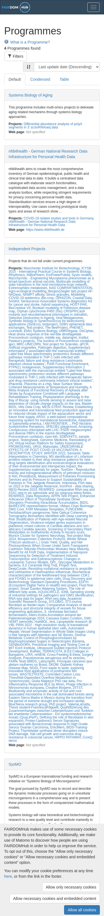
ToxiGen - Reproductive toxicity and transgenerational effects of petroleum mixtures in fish (52, 473)
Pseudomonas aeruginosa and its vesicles (54, 658)
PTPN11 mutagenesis (25, 367)
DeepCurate (17, 569)
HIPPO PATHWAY (68, 737)
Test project (34, 328)
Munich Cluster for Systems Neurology (37, 536)
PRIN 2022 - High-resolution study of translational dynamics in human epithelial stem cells (48, 626)
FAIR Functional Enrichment (67, 364)
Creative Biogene (58, 688)
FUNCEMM (73, 509)
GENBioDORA (19, 645)
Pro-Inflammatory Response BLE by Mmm (46, 682)
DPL (53, 562)
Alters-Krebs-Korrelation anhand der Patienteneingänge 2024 (45, 616)
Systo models (81, 275)
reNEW (40, 655)
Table (64, 79)
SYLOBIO (56, 602)
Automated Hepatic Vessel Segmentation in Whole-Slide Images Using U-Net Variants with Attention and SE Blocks (52, 631)
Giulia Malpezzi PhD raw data (53, 681)
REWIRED (16, 496)
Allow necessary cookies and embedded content (54, 898)
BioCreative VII (20, 308)
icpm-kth (51, 437)
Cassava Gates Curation (64, 618)
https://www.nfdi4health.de (45, 230)
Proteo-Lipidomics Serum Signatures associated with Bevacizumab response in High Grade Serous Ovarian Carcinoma (48, 724)
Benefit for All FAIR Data (26, 552)
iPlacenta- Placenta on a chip (30, 384)
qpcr (12, 344)
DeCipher (86, 331)
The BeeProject (56, 328)
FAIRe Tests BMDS (23, 661)
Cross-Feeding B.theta (63, 655)
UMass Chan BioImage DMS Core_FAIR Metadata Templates (51, 507)
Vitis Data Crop (29, 407)
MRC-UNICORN (29, 344)
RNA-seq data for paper (26, 599)
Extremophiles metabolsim (28, 288)
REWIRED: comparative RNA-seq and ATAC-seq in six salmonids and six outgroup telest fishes (52, 491)
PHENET (76, 328)
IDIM (64, 592)
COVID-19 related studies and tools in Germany (58, 218)
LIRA (29, 655)
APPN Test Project (64, 496)
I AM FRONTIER (55, 424)
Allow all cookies (82, 910)
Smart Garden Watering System (43, 589)
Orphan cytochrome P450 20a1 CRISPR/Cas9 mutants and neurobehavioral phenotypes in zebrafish (48, 313)
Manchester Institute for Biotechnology (51, 268)
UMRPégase (68, 331)
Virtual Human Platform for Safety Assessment (49, 443)
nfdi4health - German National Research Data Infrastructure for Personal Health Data (42, 223)
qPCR (84, 344)
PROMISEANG (20, 447)
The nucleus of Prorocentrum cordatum (65, 341)
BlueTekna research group (28, 704)
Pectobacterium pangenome (29, 513)
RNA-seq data (55, 599)
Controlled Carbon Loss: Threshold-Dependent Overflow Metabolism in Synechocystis (45, 677)
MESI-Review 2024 (23, 490)
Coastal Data (82, 298)
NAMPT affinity (33, 295)
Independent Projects (27, 249)
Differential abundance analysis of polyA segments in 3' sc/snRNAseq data (45, 125)
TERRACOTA (52, 651)
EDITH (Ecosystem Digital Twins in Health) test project (48, 583)
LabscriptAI (47, 661)
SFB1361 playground (61, 427)
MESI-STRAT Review (57, 407)
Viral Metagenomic (69, 318)
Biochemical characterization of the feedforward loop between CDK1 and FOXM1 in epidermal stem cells (49, 575)
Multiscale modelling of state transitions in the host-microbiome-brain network (49, 283)
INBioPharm (35, 275)
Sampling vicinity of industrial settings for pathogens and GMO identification (52, 593)
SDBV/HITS (68, 437)
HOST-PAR (78, 305)
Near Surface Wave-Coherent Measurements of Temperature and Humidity (48, 385)
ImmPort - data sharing (76, 486)
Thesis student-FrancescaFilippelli (34, 707)
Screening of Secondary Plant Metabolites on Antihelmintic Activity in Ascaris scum (50, 531)
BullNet (35, 651)
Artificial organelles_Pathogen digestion (37, 348)
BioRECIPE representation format (33, 506)
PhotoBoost (27, 476)
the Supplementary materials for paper (45, 468)
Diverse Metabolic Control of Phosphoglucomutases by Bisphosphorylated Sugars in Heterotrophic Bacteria (47, 638)
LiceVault (15, 331)
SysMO (15, 764)
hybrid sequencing (54, 305)
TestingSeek (29, 440)
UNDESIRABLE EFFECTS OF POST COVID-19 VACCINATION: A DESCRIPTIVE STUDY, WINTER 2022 (46, 450)
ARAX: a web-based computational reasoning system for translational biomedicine (48, 418)
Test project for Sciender (60, 344)
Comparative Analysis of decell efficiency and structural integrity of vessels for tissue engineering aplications (50, 608)
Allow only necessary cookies (71, 887)
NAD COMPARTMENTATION (70, 288)
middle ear (52, 338)
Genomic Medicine (53, 440)
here (8, 876)
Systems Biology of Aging (30, 95)
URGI (37, 447)
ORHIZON (63, 298)
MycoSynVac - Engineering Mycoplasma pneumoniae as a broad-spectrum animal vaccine (51, 280)
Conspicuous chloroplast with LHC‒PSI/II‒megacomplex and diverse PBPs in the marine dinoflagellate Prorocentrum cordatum (50, 433)
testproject (50, 324)
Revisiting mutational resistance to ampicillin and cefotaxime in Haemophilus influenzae (51, 570)
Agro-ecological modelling (27, 291)
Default (15, 79)
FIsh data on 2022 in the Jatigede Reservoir (50, 484)
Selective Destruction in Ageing (31, 318)
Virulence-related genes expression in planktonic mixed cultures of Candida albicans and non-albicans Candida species (49, 526)
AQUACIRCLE (48, 592)
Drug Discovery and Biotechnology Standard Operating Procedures (50, 580)
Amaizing (85, 427)
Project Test (67, 565)
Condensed (40, 79)
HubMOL (41, 622)
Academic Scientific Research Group (45, 600)
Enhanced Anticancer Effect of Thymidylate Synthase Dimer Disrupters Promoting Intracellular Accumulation (52, 499)
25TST (77, 688)
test (52, 622)
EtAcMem (57, 727)
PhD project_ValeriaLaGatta (69, 704)
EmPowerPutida (58, 275)
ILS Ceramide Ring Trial (39, 565)
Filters (15, 56)
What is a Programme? (27, 42)
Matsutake (50, 447)
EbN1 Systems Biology (40, 331)
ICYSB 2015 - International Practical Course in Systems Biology (50, 270)
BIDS (84, 503)
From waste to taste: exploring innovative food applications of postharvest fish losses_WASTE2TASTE (46, 671)
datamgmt (69, 338)
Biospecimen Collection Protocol (41, 539)
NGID (34, 668)
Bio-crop (47, 298)
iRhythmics (17, 275)
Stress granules (57, 295)
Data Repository (37, 496)
